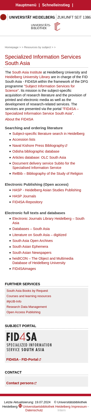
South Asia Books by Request (27, 291)
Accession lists (23, 139)
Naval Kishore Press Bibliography (38, 145)
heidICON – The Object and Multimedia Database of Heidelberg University (42, 260)
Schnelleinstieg (56, 5)
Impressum (79, 406)
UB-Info (14, 301)
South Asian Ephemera (30, 246)
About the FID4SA (19, 119)
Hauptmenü (26, 5)
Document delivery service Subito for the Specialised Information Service (43, 165)
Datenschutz (34, 410)
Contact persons (19, 383)
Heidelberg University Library (27, 77)
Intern (62, 410)
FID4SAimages (24, 269)
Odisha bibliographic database (35, 151)
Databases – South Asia (31, 229)
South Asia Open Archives (32, 241)
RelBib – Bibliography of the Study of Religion (47, 173)
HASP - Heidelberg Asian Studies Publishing (46, 190)
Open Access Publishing (24, 312)
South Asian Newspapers (31, 253)
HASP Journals (24, 196)
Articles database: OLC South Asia (39, 157)
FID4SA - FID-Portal (22, 359)
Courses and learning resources (29, 296)
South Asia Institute (27, 72)
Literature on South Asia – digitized (39, 235)
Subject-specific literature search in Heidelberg (48, 134)
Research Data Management (27, 307)
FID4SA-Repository (27, 202)
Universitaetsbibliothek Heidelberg (44, 406)
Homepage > (13, 47)
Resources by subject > (38, 47)
